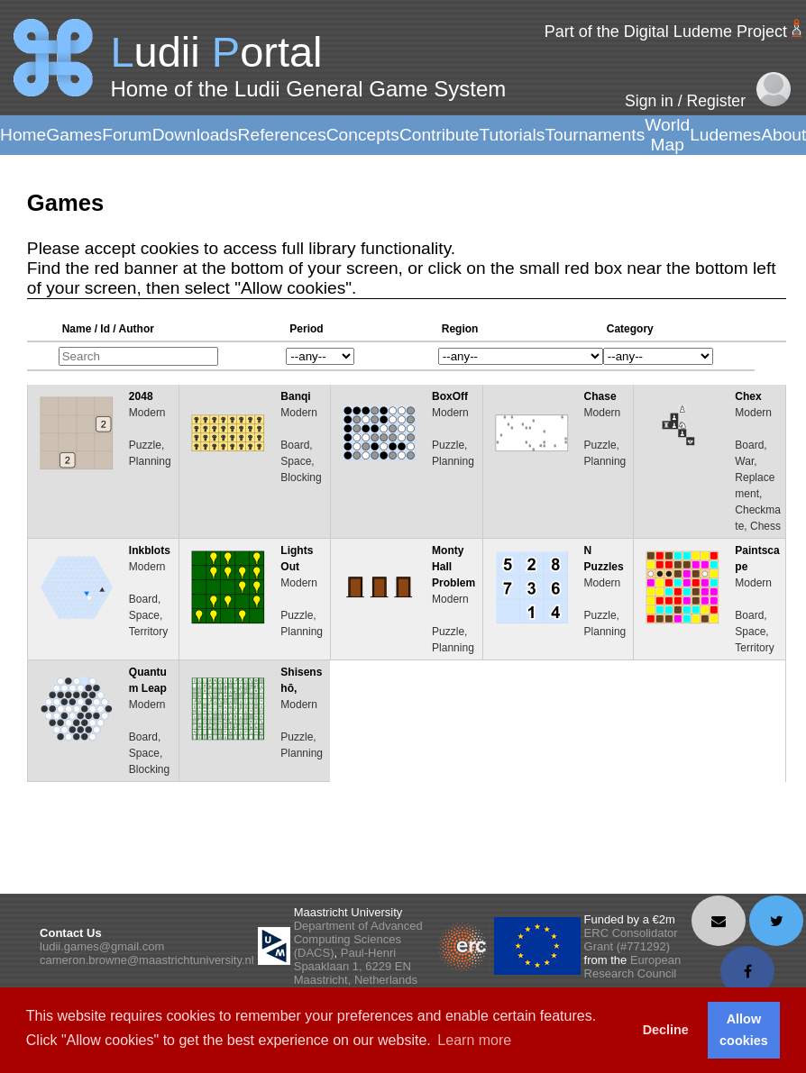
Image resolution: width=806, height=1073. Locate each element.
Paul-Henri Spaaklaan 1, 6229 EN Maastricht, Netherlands (355, 966)
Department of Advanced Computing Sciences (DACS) (358, 939)
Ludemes (725, 134)
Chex (748, 396)
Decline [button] (666, 1030)
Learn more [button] (474, 1040)
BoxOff (450, 396)
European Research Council (633, 966)
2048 (141, 396)
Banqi (295, 396)
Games (74, 134)
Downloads (195, 134)
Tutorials (512, 134)
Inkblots (149, 550)
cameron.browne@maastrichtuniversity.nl (147, 960)
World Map (667, 134)
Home (23, 134)
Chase (600, 396)
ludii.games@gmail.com (102, 946)
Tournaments (595, 134)
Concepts (362, 134)
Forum (126, 134)
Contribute (439, 134)
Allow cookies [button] (743, 1030)
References (282, 134)
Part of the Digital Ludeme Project (666, 32)
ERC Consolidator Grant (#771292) (631, 939)
